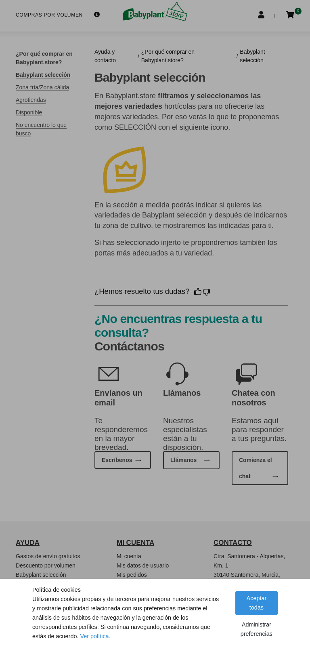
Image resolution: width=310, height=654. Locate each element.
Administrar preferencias (256, 629)
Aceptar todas (257, 603)
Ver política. (95, 636)
